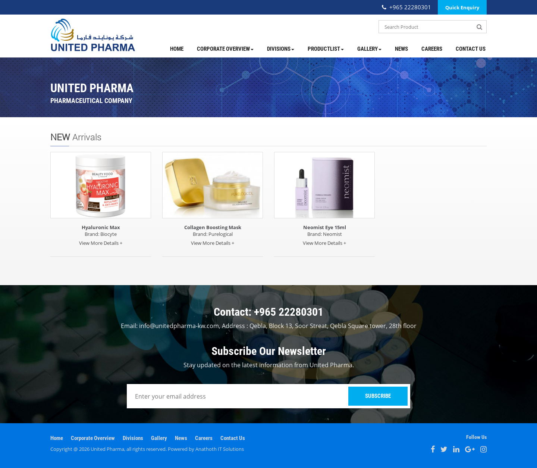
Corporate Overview (225, 49)
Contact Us (471, 49)
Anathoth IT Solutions (219, 449)
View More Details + (100, 243)
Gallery (369, 49)
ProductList (326, 49)
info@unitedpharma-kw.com (179, 326)
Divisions (280, 49)
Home (176, 49)
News (401, 49)
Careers (431, 49)
